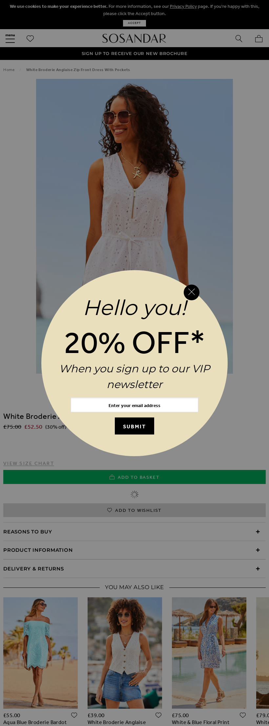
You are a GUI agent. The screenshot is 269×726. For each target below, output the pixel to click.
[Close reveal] (191, 292)
